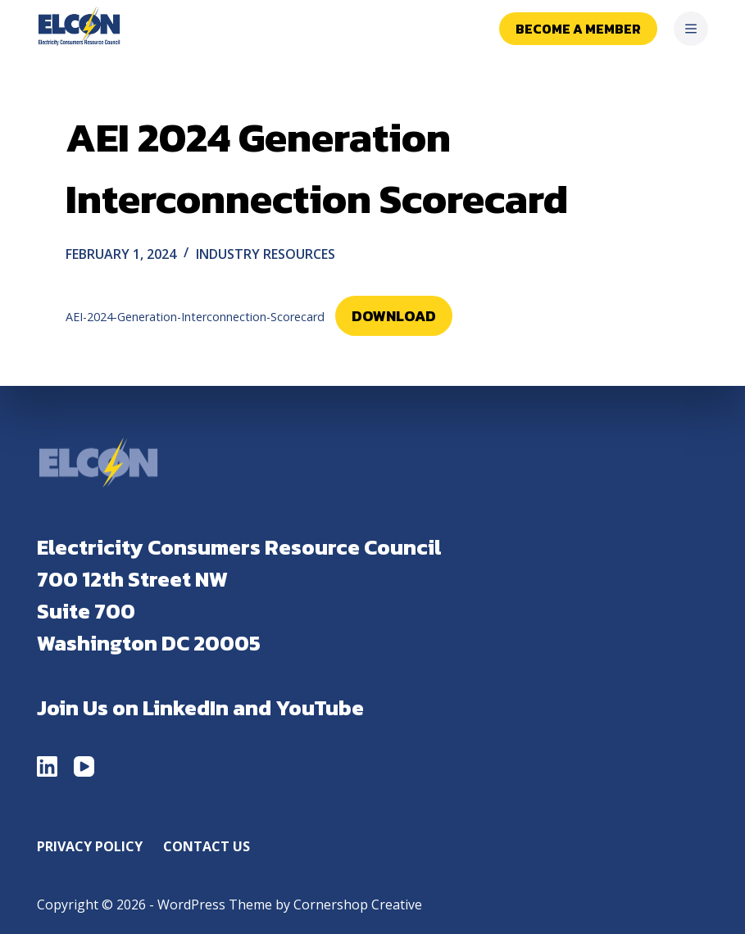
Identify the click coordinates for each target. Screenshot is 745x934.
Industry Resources (265, 254)
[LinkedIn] (47, 766)
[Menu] (691, 28)
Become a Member (578, 29)
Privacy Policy (90, 846)
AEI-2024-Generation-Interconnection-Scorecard (195, 316)
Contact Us (206, 846)
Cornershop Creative (357, 904)
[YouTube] (84, 766)
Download (394, 316)
